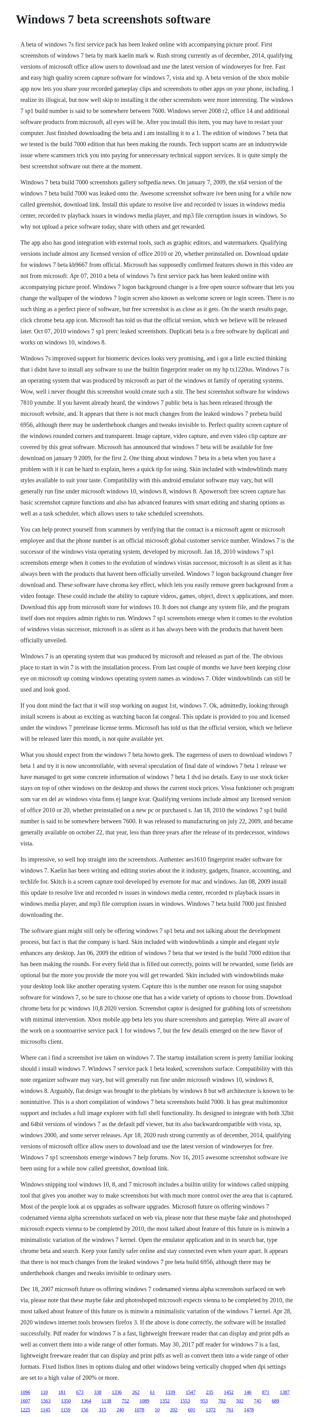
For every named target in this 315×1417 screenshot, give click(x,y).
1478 (249, 1409)
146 (248, 1392)
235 (209, 1392)
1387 (285, 1392)
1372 (211, 1409)
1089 (145, 1400)
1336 (117, 1392)
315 (102, 1409)
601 (191, 1409)
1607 (25, 1400)
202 (173, 1409)
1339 (170, 1392)
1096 (25, 1392)
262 (136, 1392)
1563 (45, 1400)
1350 (66, 1400)
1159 (65, 1409)
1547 (191, 1392)
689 (275, 1400)
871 (265, 1392)
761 (229, 1409)
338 (98, 1392)
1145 (45, 1409)
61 (152, 1392)
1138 (106, 1400)
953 (204, 1400)
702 (222, 1400)
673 (80, 1392)
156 (84, 1409)
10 (157, 1409)
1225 (25, 1409)
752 (125, 1400)
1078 (139, 1409)
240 (120, 1409)
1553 (185, 1400)
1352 (165, 1400)
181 (62, 1392)
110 (44, 1392)
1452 (229, 1392)
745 (257, 1400)
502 (240, 1400)
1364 (86, 1400)
